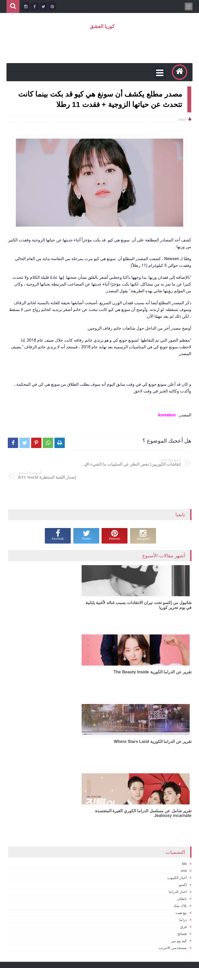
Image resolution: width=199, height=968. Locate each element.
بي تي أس (85, 936)
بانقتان (182, 749)
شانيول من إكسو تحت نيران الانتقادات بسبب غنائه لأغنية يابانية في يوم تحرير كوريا (148, 592)
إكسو (183, 735)
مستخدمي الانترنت (172, 798)
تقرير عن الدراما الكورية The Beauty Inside (61, 590)
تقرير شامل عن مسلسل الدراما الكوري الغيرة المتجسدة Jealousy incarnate (60, 662)
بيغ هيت (181, 763)
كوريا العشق (102, 26)
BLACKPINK (179, 895)
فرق (183, 777)
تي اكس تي (84, 926)
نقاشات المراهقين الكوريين (157, 941)
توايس (181, 918)
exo (184, 721)
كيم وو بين (179, 791)
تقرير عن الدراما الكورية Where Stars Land (152, 660)
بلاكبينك (87, 916)
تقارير (160, 906)
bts (184, 714)
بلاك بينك (180, 756)
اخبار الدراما (178, 742)
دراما (183, 770)
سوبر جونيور (157, 918)
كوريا (181, 941)
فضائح (182, 784)
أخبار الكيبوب (177, 728)
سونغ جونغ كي (179, 929)
